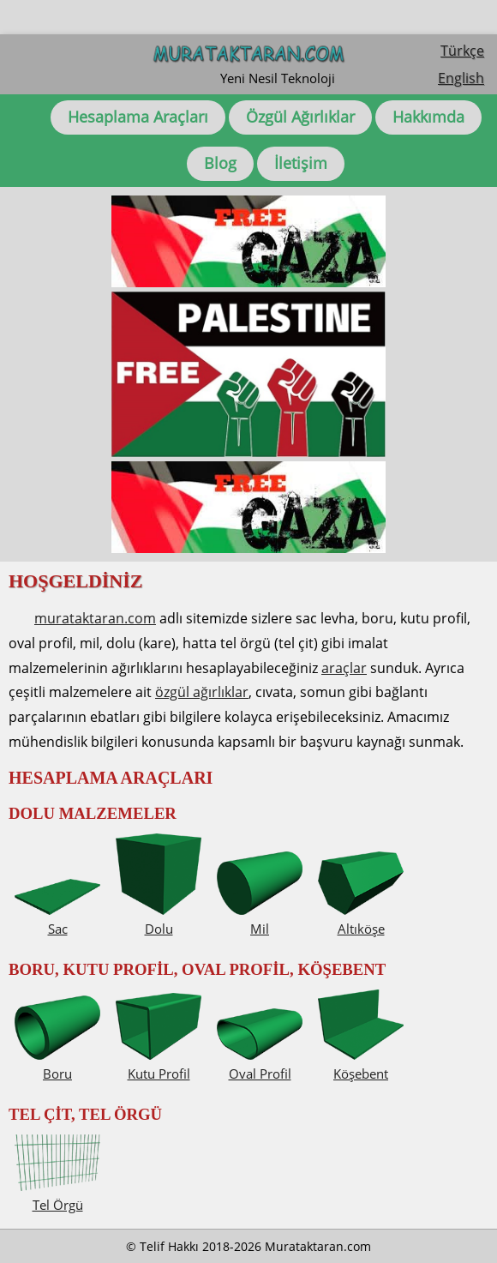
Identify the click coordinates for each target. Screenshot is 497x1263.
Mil (259, 919)
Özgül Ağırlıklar (300, 116)
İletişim (300, 163)
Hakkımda (428, 116)
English (461, 78)
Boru (57, 1064)
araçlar (344, 668)
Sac (57, 919)
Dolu (158, 919)
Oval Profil (259, 1064)
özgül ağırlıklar (201, 692)
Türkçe (462, 50)
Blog (220, 163)
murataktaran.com (95, 618)
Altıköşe (361, 919)
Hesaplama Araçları (138, 116)
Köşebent (361, 1064)
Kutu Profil (158, 1064)
